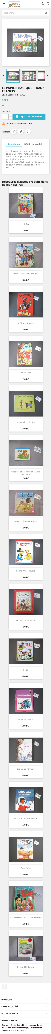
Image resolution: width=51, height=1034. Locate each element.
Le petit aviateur (25, 719)
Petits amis (26, 868)
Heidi (25, 670)
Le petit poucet (25, 224)
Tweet (21, 131)
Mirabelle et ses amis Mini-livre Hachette (25, 473)
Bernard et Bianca (25, 967)
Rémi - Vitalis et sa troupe (25, 273)
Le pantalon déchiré (25, 422)
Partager (14, 131)
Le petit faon (25, 372)
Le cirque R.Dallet (25, 323)
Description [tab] (14, 144)
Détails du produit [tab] (33, 144)
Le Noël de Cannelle (25, 620)
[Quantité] (5, 117)
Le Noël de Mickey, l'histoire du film (25, 917)
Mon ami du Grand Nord (25, 818)
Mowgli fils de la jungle (25, 521)
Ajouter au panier (28, 116)
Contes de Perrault (25, 769)
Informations (10, 1020)
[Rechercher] (25, 13)
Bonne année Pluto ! (25, 570)
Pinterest (28, 131)
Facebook (4, 986)
